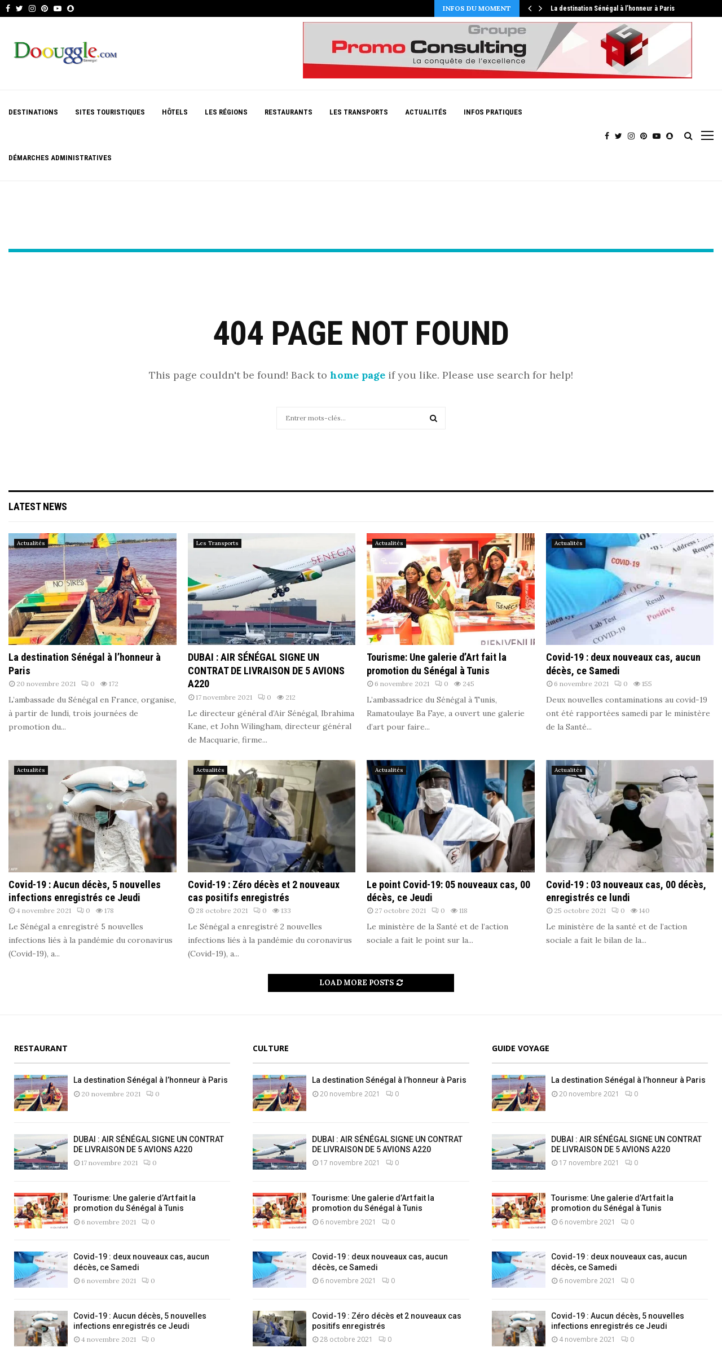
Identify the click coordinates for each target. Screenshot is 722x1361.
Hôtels (175, 112)
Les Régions (226, 112)
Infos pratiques (493, 112)
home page (357, 374)
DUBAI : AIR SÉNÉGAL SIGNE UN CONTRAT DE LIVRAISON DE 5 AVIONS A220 (266, 670)
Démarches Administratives (60, 157)
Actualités (426, 112)
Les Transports (358, 112)
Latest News (37, 506)
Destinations (33, 112)
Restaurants (288, 112)
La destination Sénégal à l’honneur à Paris (613, 8)
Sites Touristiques (110, 112)
